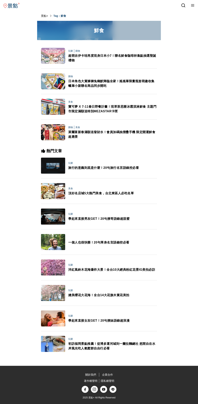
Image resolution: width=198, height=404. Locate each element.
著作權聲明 (90, 380)
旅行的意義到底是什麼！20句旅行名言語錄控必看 (103, 167)
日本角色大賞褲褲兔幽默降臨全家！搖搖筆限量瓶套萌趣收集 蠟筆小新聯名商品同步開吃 (112, 83)
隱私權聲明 (107, 380)
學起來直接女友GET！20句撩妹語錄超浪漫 (99, 320)
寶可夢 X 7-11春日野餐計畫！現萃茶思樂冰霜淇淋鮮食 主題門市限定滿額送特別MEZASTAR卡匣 (112, 109)
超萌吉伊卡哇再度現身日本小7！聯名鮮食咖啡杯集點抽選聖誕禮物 (112, 58)
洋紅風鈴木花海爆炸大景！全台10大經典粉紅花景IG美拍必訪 (111, 269)
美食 (70, 102)
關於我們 (90, 374)
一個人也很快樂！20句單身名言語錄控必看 (98, 242)
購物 (77, 51)
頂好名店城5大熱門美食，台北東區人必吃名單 (101, 193)
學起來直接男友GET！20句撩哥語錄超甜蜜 (99, 218)
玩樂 (70, 51)
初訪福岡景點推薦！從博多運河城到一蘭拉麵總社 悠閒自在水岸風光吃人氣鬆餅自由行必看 (111, 346)
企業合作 (107, 374)
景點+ (44, 15)
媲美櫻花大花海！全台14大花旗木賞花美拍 (98, 295)
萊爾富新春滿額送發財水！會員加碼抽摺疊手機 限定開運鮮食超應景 (111, 134)
